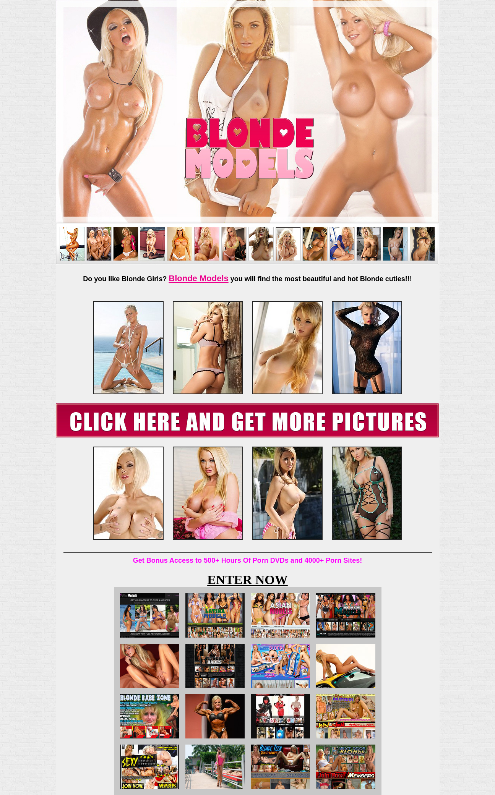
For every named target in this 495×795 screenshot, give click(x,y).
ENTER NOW (247, 580)
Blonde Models (198, 278)
